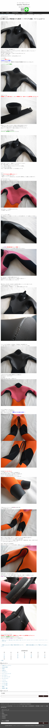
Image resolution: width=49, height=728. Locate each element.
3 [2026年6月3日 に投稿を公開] (17, 653)
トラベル (4, 680)
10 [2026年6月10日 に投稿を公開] (17, 655)
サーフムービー (5, 678)
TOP (2, 12)
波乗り (3, 686)
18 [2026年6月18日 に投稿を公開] (24, 656)
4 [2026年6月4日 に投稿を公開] (24, 653)
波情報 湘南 (4, 688)
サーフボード (4, 675)
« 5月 (2, 660)
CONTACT (23, 12)
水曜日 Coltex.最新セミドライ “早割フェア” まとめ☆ (37, 644)
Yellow (3, 668)
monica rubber (5, 667)
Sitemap (43, 725)
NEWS (7, 12)
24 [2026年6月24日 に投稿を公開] (17, 657)
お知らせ (4, 670)
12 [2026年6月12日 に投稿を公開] (31, 655)
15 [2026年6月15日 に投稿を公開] (4, 656)
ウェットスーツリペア (6, 673)
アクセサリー (4, 671)
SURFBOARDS (15, 12)
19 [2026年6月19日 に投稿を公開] (31, 656)
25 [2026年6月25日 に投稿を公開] (24, 657)
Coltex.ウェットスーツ (6, 665)
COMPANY (31, 12)
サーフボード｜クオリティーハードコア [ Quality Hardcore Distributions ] (24, 725)
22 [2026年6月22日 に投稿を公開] (4, 657)
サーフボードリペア (6, 676)
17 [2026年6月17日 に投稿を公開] (17, 656)
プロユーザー (4, 681)
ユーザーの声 (4, 683)
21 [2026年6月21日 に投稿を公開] (44, 656)
